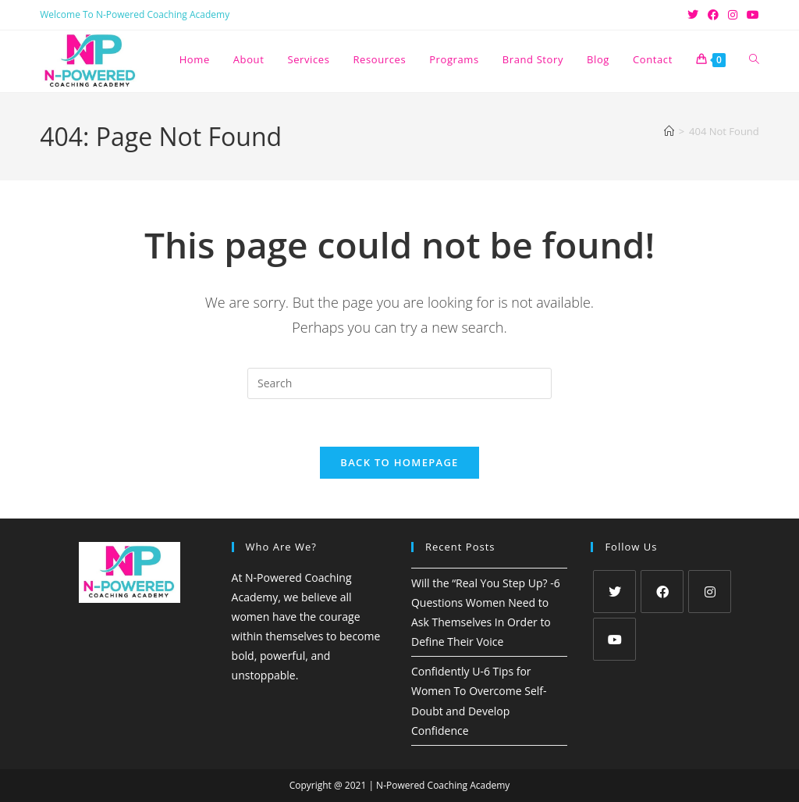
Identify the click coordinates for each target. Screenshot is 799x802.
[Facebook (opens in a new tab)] (713, 15)
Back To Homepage (399, 462)
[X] (614, 591)
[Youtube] (614, 639)
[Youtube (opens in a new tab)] (750, 15)
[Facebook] (662, 591)
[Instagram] (709, 591)
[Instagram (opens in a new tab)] (732, 15)
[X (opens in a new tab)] (693, 15)
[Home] (669, 131)
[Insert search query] (399, 383)
